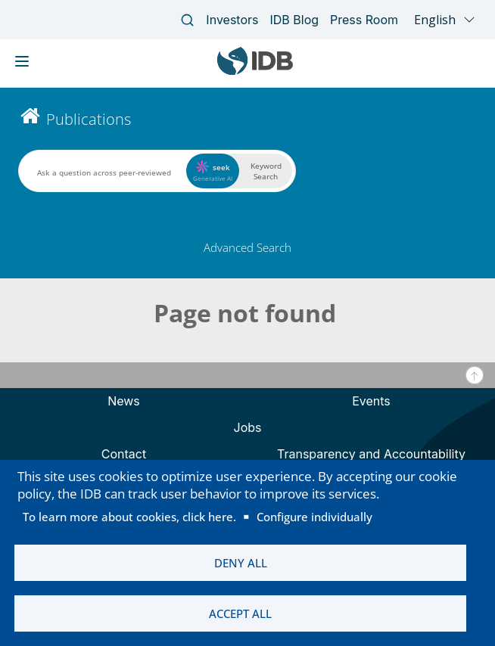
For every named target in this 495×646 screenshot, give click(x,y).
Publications (88, 119)
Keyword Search (266, 171)
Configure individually (314, 516)
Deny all (240, 562)
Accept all (240, 613)
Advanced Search (247, 247)
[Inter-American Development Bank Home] (255, 71)
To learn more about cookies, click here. (129, 516)
